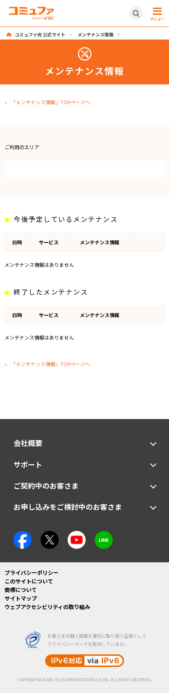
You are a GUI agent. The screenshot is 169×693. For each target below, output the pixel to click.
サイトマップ (21, 598)
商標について (21, 589)
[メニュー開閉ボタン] (156, 13)
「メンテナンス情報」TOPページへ (50, 102)
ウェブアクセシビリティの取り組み (47, 606)
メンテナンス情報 (96, 34)
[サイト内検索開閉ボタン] (136, 13)
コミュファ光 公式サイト (40, 34)
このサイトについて (29, 581)
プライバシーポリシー (32, 572)
